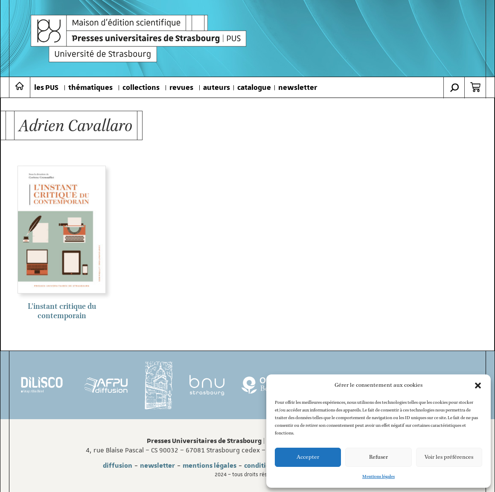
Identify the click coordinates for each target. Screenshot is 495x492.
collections (141, 87)
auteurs (216, 87)
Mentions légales (378, 476)
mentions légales (209, 465)
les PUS (46, 87)
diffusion (117, 465)
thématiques (90, 87)
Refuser (378, 457)
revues (181, 87)
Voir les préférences (449, 457)
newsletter (297, 87)
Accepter (308, 457)
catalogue (254, 87)
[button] (478, 385)
